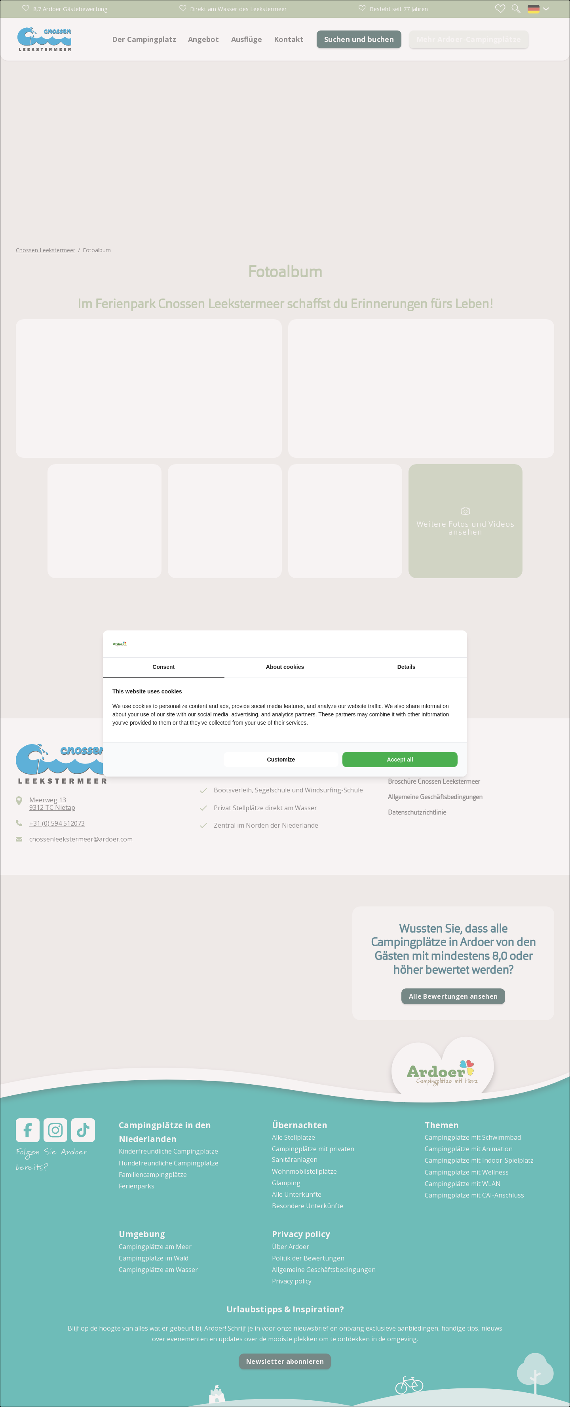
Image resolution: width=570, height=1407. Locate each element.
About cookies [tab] (285, 667)
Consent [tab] (163, 667)
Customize (281, 759)
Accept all (400, 759)
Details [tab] (406, 667)
